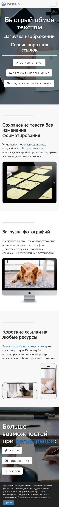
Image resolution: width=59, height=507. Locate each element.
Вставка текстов (32, 148)
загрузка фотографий (30, 245)
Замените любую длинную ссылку (25, 346)
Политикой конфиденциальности (34, 497)
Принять (8, 503)
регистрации (35, 441)
